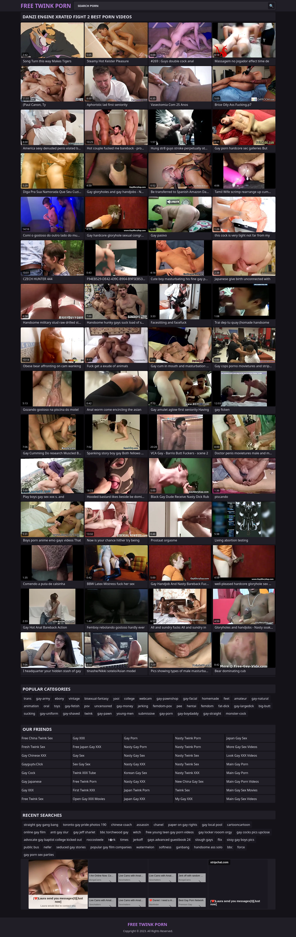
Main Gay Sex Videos (241, 799)
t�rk (112, 839)
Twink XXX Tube (84, 773)
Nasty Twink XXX (187, 773)
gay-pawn (104, 713)
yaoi (116, 698)
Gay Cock (28, 773)
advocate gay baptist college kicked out (53, 839)
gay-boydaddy (188, 713)
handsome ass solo (208, 847)
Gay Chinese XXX (34, 755)
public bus (31, 847)
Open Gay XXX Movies (89, 799)
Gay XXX (28, 790)
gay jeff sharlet (84, 832)
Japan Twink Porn (137, 790)
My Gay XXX (183, 799)
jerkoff (138, 839)
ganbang (182, 847)
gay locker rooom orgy (215, 832)
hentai (191, 706)
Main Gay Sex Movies (242, 790)
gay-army (43, 698)
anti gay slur (59, 832)
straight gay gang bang (41, 824)
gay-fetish (72, 706)
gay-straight (212, 713)
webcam (145, 698)
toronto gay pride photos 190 (84, 824)
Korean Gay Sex (135, 773)
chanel (158, 824)
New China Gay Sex (189, 781)
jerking (143, 706)
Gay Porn (131, 738)
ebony (59, 698)
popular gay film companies (111, 847)
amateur (240, 698)
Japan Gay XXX (134, 799)
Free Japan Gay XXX (87, 747)
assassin (143, 824)
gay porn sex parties (39, 854)
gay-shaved (71, 713)
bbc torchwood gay (114, 832)
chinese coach (121, 824)
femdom (207, 706)
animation (31, 706)
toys (57, 706)
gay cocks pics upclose (253, 832)
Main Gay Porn (237, 764)
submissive (146, 713)
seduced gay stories (71, 847)
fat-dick (223, 706)
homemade (210, 698)
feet (226, 698)
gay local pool (212, 824)
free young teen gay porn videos (170, 832)
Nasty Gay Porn (135, 747)
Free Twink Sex (33, 799)
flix (220, 839)
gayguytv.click (32, 764)
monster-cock (236, 713)
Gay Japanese (32, 781)
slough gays (204, 839)
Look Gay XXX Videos (241, 755)
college (129, 698)
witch (137, 832)
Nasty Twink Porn (188, 738)
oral (46, 706)
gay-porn (166, 713)
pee (179, 706)
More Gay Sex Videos (241, 747)
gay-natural (260, 698)
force (241, 847)
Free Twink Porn (85, 781)
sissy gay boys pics (240, 839)
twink (89, 713)
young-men (125, 713)
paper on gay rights (182, 824)
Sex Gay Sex (81, 764)
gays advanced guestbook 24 (169, 839)
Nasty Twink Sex (187, 755)
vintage (74, 698)
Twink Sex (182, 790)
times (124, 839)
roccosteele (95, 839)
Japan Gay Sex (236, 738)
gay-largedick (244, 706)
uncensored (103, 706)
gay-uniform (49, 713)
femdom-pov (162, 706)
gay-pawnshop (167, 698)
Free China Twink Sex (37, 738)
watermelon (145, 847)
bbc (230, 847)
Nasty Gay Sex (134, 755)
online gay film (35, 832)
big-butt (264, 706)
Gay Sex (78, 755)
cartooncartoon (238, 824)
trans (28, 698)
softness (165, 847)
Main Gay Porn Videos (242, 781)
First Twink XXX (84, 790)
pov (87, 706)
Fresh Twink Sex (33, 747)
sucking (29, 713)
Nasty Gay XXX (134, 764)
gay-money (125, 706)
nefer (48, 847)
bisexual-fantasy (96, 698)
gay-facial (190, 698)
